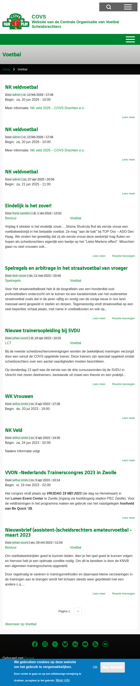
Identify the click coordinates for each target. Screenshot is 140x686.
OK (95, 669)
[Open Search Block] (108, 7)
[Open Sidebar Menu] (127, 7)
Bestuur (11, 218)
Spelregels (13, 280)
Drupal (29, 658)
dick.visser (19, 275)
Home (6, 69)
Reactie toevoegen (123, 255)
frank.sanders (21, 213)
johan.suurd (20, 338)
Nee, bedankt (112, 669)
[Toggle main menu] (70, 39)
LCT (8, 343)
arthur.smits (20, 404)
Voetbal (75, 218)
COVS (39, 16)
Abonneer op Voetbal (20, 624)
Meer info (63, 682)
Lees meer (128, 117)
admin (16, 94)
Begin (9, 99)
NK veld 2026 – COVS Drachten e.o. (57, 108)
